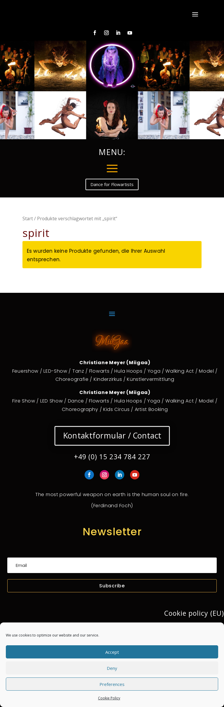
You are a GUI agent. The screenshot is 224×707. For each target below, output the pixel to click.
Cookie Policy (109, 698)
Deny (112, 668)
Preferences (112, 684)
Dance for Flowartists (112, 184)
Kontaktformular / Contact (112, 435)
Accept (112, 652)
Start (27, 218)
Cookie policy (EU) (194, 613)
